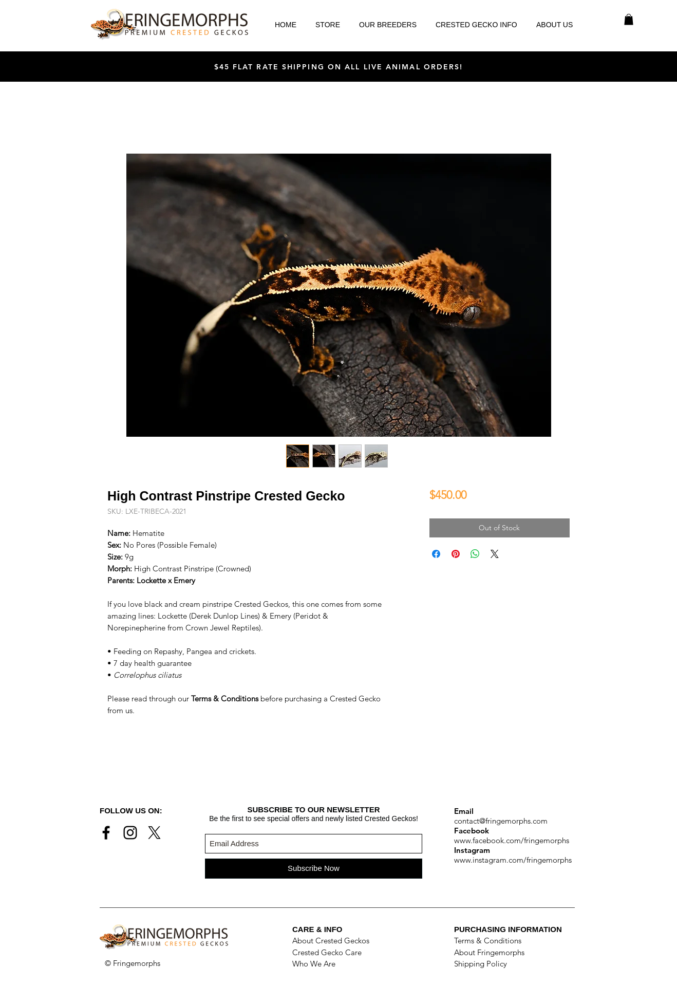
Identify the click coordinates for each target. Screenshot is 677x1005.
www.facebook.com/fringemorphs (511, 840)
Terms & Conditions (487, 940)
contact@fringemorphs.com (501, 821)
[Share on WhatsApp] (475, 554)
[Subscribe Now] (313, 869)
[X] (154, 833)
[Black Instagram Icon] (130, 833)
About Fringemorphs (489, 952)
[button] (628, 19)
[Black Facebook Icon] (106, 833)
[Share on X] (494, 554)
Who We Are (313, 964)
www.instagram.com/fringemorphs (513, 860)
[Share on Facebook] (436, 554)
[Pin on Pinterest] (455, 554)
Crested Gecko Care (327, 952)
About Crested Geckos (330, 940)
